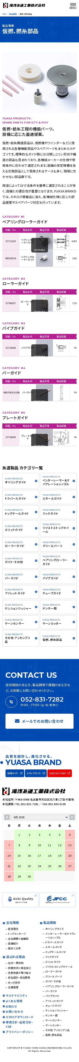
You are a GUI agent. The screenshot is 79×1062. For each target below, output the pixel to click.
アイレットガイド (15, 593)
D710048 (7, 347)
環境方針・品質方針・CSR (19, 1024)
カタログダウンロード (19, 1017)
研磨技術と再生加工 (19, 968)
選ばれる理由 (15, 957)
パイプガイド (23, 347)
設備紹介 (13, 943)
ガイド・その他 (14, 562)
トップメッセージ (17, 933)
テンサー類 (50, 608)
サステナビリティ (16, 995)
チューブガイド (52, 593)
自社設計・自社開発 (19, 977)
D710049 (7, 437)
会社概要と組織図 (18, 938)
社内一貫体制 (16, 963)
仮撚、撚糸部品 (52, 640)
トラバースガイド (15, 498)
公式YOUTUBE (57, 773)
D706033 (7, 303)
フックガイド (50, 513)
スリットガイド (14, 530)
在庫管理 (13, 987)
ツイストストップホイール (56, 530)
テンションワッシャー (18, 608)
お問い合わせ (14, 1011)
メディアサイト (34, 773)
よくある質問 (14, 1001)
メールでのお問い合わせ (39, 721)
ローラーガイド (24, 303)
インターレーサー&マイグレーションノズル (56, 482)
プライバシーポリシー (20, 1032)
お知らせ (11, 1006)
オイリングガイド (15, 482)
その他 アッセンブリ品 (17, 640)
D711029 (7, 241)
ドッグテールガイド (17, 513)
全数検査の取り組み (19, 972)
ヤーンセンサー (14, 623)
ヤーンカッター (52, 623)
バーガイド (23, 392)
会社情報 (12, 922)
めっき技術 (14, 982)
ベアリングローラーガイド (23, 241)
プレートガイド (23, 437)
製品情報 (13, 14)
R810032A (6, 258)
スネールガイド (52, 498)
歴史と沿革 (14, 948)
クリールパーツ (52, 546)
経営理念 (13, 929)
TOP (4, 14)
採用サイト (12, 773)
